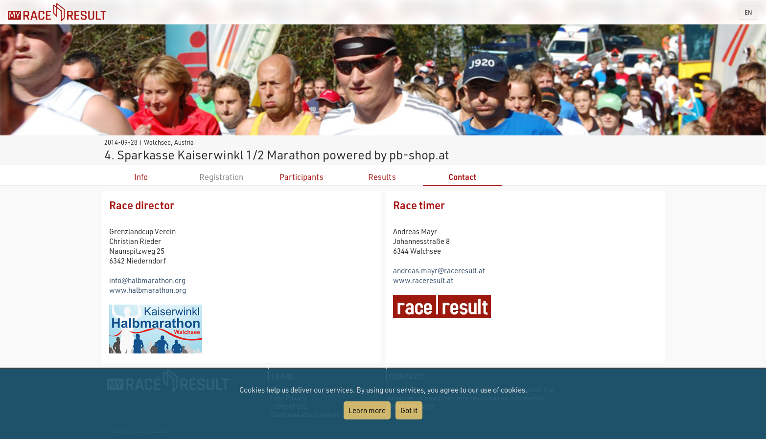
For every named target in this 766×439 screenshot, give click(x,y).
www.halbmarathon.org (147, 290)
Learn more (367, 410)
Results (382, 177)
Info (141, 177)
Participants (301, 177)
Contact (462, 177)
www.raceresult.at (423, 280)
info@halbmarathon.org (147, 280)
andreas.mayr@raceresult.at (439, 270)
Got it (409, 410)
